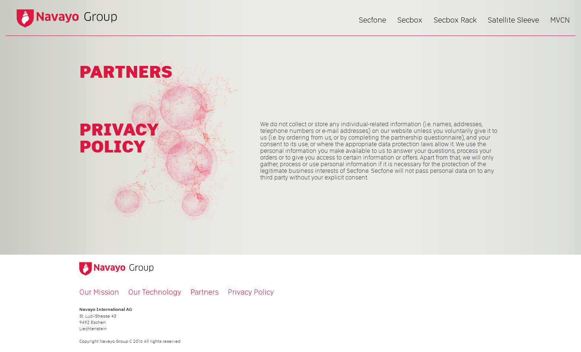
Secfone (372, 20)
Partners (204, 292)
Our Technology (154, 292)
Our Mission (99, 292)
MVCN (560, 20)
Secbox (409, 20)
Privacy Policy (251, 292)
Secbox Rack (455, 20)
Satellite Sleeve (513, 20)
